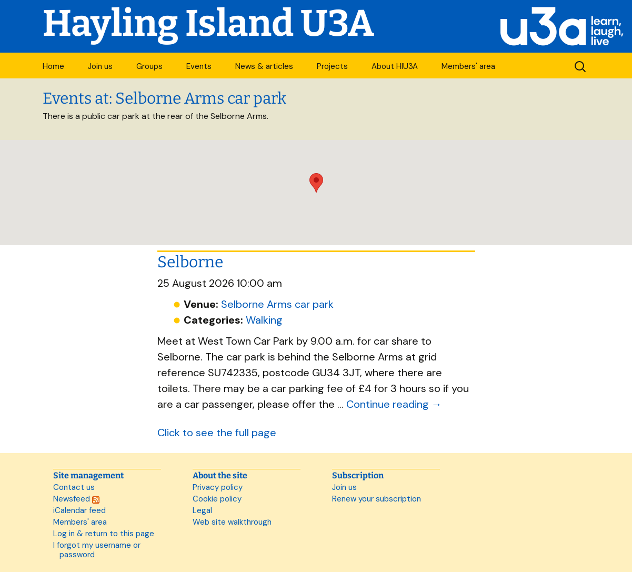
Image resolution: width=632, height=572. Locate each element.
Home (53, 66)
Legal (202, 510)
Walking (264, 320)
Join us (100, 66)
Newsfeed (76, 499)
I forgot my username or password (97, 550)
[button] (316, 183)
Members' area (468, 66)
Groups (149, 66)
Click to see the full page (216, 432)
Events (199, 66)
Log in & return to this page (103, 533)
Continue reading (394, 404)
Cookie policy (217, 499)
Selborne (190, 262)
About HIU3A (395, 66)
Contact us (74, 487)
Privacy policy (218, 487)
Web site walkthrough (232, 522)
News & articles (264, 66)
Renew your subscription (376, 499)
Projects (332, 66)
